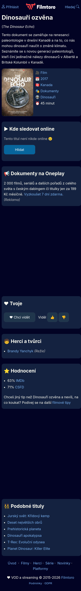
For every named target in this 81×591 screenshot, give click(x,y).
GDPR (48, 583)
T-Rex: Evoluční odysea (26, 542)
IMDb (20, 380)
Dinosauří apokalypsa (25, 535)
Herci (37, 563)
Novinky (63, 563)
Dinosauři (48, 97)
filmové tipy (61, 402)
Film (44, 72)
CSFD (19, 387)
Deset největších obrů (25, 522)
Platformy (40, 569)
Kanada (47, 85)
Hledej (72, 7)
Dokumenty (50, 91)
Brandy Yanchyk (20, 351)
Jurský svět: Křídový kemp (29, 516)
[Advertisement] (39, 251)
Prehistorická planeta (24, 529)
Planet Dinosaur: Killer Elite (29, 548)
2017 (44, 79)
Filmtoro (67, 577)
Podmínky (35, 583)
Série (49, 563)
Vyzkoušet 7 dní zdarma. (43, 194)
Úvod (12, 563)
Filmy (25, 563)
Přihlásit (10, 7)
